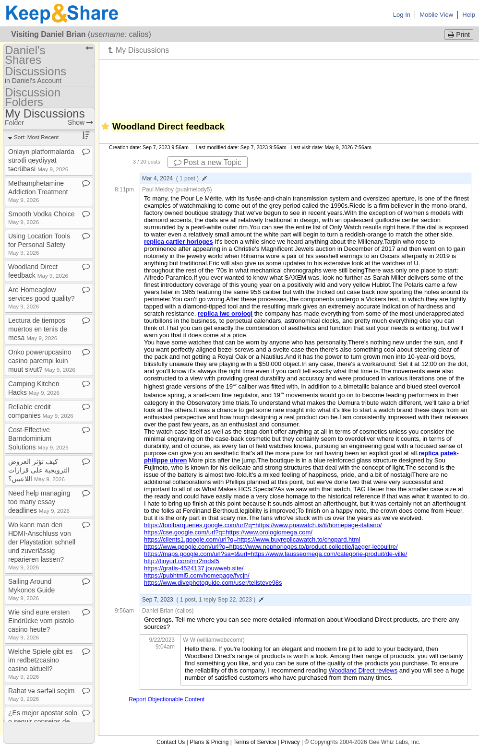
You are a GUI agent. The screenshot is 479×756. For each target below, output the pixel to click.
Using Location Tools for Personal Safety (39, 244)
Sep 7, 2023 (202, 599)
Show (80, 122)
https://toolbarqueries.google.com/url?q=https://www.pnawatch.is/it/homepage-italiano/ (263, 525)
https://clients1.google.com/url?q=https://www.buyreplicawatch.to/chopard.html (252, 539)
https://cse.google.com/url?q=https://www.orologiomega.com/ (228, 532)
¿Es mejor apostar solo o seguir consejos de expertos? (42, 721)
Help (468, 14)
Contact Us (170, 742)
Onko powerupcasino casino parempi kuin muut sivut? (41, 360)
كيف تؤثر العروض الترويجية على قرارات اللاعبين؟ (39, 470)
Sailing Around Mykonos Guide (31, 589)
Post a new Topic (207, 162)
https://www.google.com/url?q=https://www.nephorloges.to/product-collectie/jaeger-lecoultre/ (271, 546)
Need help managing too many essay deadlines (39, 501)
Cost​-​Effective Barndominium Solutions (38, 438)
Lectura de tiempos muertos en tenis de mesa (37, 329)
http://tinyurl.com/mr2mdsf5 (181, 561)
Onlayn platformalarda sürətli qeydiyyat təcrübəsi (41, 160)
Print (459, 34)
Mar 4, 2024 (174, 178)
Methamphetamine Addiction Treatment (38, 191)
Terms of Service (254, 742)
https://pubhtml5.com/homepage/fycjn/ (197, 575)
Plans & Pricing (209, 742)
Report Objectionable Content (166, 699)
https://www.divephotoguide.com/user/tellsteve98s (213, 582)
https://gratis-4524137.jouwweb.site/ (193, 568)
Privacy (290, 742)
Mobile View (436, 14)
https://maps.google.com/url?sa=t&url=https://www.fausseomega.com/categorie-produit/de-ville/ (275, 553)
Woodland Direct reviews (363, 670)
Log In (401, 14)
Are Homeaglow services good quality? (41, 297)
